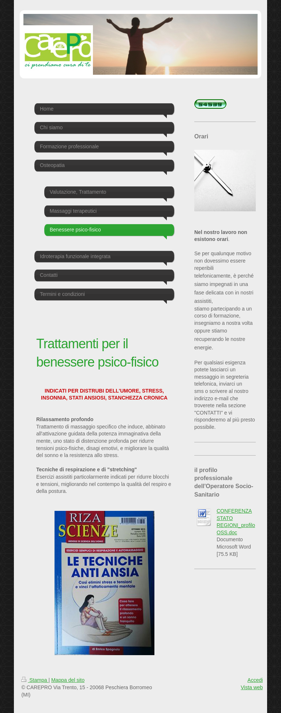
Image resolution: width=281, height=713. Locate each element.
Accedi (255, 680)
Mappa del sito (68, 680)
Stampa (34, 680)
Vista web (252, 687)
